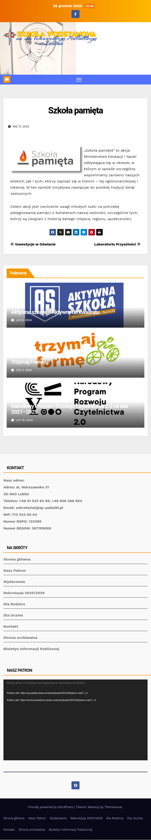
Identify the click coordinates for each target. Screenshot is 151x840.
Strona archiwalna (20, 637)
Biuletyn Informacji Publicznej (31, 649)
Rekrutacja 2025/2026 (24, 593)
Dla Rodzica (14, 604)
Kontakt (10, 626)
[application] (75, 719)
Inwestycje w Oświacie (33, 244)
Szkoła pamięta (75, 110)
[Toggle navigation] (79, 79)
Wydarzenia (14, 581)
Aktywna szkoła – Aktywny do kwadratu (55, 312)
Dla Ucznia (13, 615)
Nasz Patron (14, 570)
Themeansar (113, 807)
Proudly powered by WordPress (51, 807)
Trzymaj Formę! (28, 362)
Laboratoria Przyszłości (117, 244)
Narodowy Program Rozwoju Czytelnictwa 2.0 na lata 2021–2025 (69, 409)
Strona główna (16, 559)
